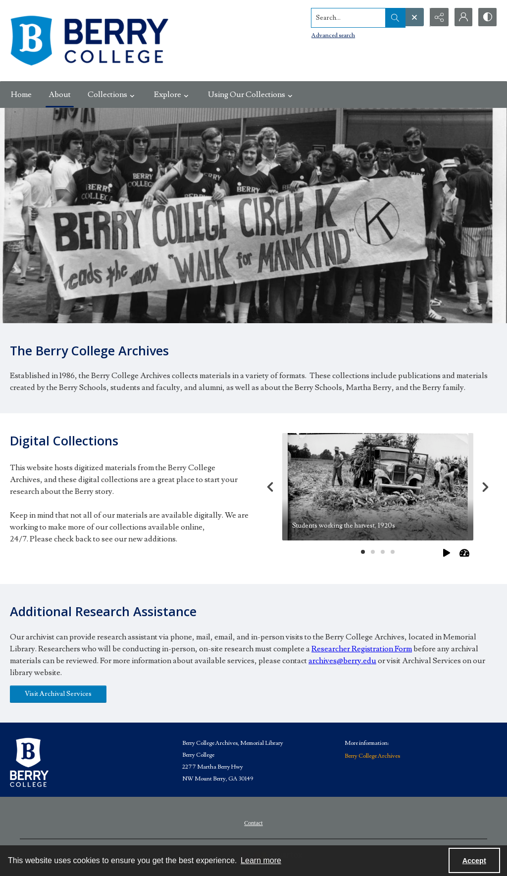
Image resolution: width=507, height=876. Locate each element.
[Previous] (270, 487)
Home (21, 94)
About (60, 94)
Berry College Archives (372, 756)
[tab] (377, 486)
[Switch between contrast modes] (487, 17)
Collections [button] (112, 94)
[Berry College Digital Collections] (89, 40)
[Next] (485, 487)
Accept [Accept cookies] (474, 861)
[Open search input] (413, 17)
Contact (253, 823)
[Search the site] (347, 17)
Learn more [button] (261, 860)
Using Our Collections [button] (251, 94)
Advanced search (332, 35)
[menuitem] (253, 822)
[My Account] (462, 17)
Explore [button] (172, 94)
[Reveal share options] (437, 17)
